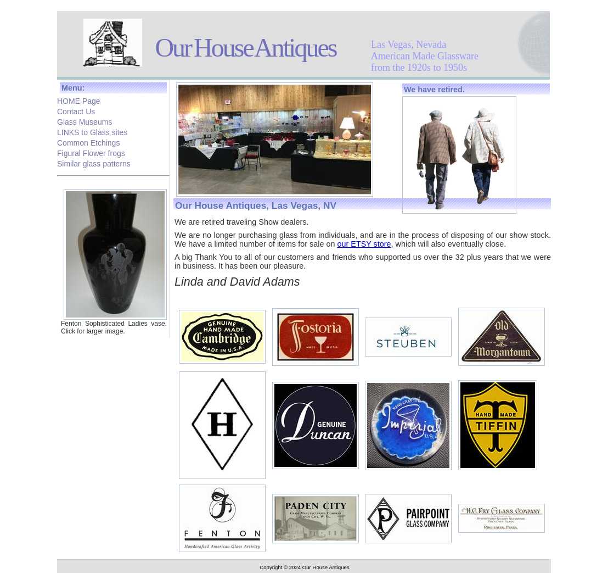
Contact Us (76, 110)
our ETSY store (364, 244)
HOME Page (78, 100)
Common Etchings (88, 141)
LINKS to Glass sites (92, 131)
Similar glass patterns (94, 162)
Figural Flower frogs (91, 152)
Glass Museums (84, 121)
